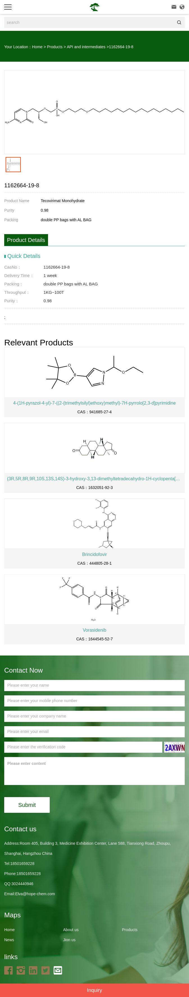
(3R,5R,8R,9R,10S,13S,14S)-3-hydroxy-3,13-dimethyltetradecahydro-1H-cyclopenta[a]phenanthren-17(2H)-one (94, 478)
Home (37, 47)
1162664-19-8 (121, 47)
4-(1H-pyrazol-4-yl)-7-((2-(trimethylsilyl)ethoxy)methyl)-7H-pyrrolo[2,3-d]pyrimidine (94, 403)
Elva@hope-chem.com (35, 894)
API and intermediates (86, 47)
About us (71, 929)
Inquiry (94, 990)
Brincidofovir (94, 554)
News (9, 940)
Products (54, 47)
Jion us (69, 940)
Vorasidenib (94, 630)
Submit (27, 805)
